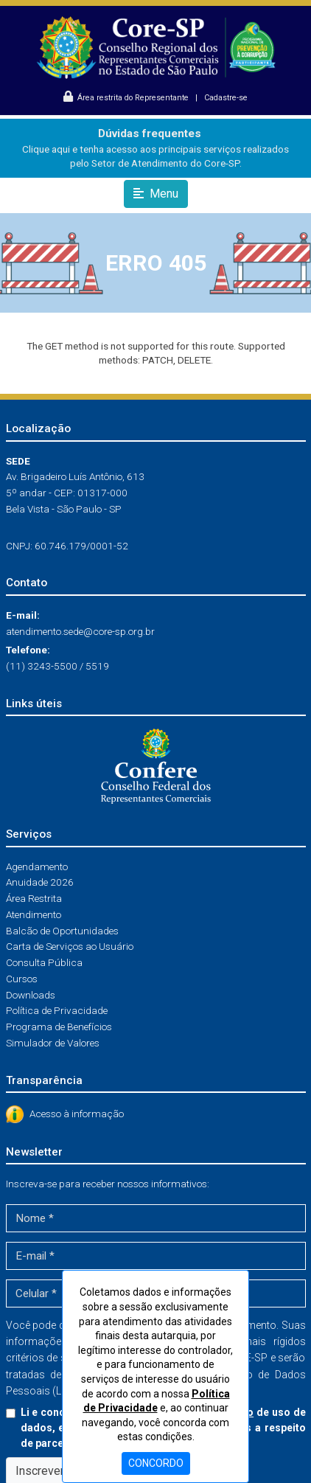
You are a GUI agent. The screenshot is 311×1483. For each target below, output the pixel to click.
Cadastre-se (226, 98)
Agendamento (37, 866)
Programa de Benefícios (59, 1026)
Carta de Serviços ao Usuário (69, 946)
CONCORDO (156, 1463)
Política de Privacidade (57, 1010)
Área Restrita (34, 898)
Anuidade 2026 (40, 882)
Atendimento (33, 914)
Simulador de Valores (52, 1043)
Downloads (30, 995)
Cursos (22, 978)
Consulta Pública (44, 962)
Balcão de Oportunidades (62, 931)
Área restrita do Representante (127, 98)
